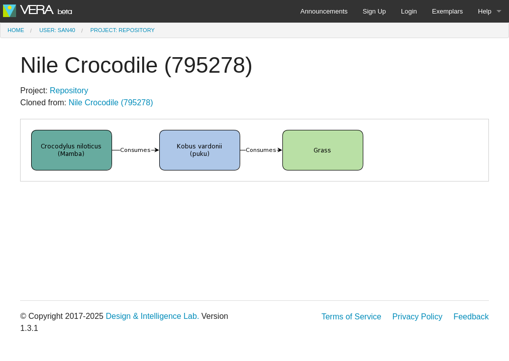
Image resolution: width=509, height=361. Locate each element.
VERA (37, 10)
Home (16, 30)
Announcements (324, 11)
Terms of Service (351, 316)
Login (409, 11)
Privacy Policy (417, 316)
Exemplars (447, 11)
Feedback (470, 316)
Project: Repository (122, 30)
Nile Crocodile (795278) (110, 102)
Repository (69, 90)
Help (484, 11)
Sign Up (374, 11)
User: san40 (57, 30)
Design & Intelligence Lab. (152, 316)
